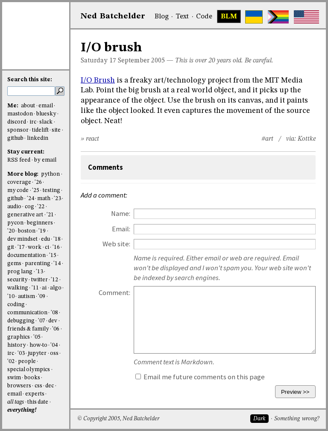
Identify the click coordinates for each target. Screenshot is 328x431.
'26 (38, 182)
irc (32, 122)
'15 (52, 255)
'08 (54, 313)
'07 (41, 321)
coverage (19, 182)
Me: (13, 106)
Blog (162, 16)
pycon (15, 223)
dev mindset (22, 239)
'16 (56, 247)
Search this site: (29, 80)
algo (56, 288)
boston (26, 231)
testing (51, 190)
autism (26, 296)
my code (18, 190)
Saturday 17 (98, 60)
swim (14, 378)
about (28, 106)
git (10, 247)
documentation (26, 255)
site (56, 130)
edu (45, 239)
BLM (229, 16)
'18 (57, 239)
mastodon (20, 114)
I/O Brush (98, 80)
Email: (121, 228)
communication (27, 313)
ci (47, 247)
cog (29, 207)
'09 (41, 296)
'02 (11, 361)
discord (16, 122)
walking (17, 288)
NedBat (113, 16)
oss (54, 353)
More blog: (23, 174)
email (45, 106)
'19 (42, 231)
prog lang (19, 272)
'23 (57, 198)
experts (34, 394)
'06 (55, 329)
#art (267, 139)
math (43, 198)
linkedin (37, 138)
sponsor (18, 130)
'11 (35, 288)
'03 (21, 353)
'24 (30, 198)
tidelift (40, 130)
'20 (11, 231)
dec (49, 386)
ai (44, 288)
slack (46, 122)
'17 (21, 247)
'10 (11, 296)
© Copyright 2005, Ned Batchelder (118, 419)
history (16, 345)
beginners (40, 223)
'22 (40, 207)
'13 (39, 272)
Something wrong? (296, 419)
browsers (19, 386)
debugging (21, 321)
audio (14, 207)
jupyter (37, 353)
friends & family (28, 329)
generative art (25, 215)
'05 (37, 337)
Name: (120, 213)
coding (16, 304)
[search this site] (31, 91)
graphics (18, 337)
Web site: (116, 243)
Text (182, 16)
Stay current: (25, 152)
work (34, 247)
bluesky (46, 114)
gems (14, 263)
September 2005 (141, 60)
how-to (38, 345)
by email (45, 160)
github (15, 138)
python (50, 174)
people (27, 361)
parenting (37, 263)
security (17, 280)
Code (204, 16)
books (32, 378)
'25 (35, 190)
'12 (54, 280)
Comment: (114, 292)
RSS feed (18, 160)
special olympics (28, 369)
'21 (50, 215)
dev (52, 321)
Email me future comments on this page (200, 376)
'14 (57, 263)
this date (37, 402)
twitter (39, 280)
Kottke (307, 139)
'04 (54, 345)
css (38, 386)
